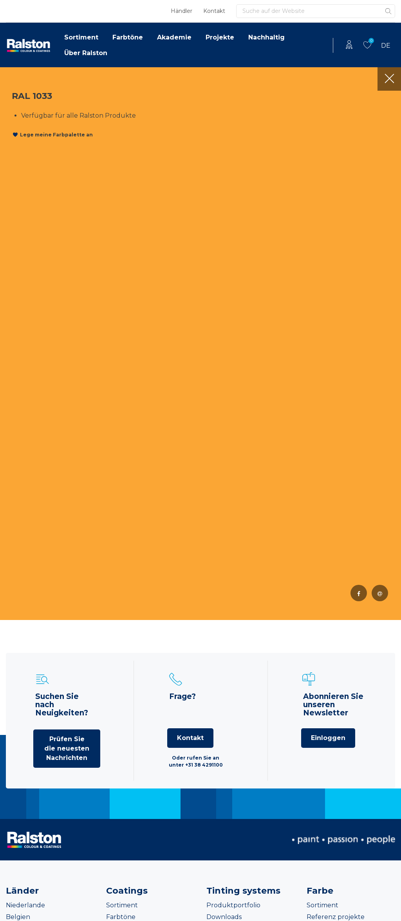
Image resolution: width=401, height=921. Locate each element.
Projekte (220, 37)
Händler (181, 10)
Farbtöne (127, 37)
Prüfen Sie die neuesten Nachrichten (66, 748)
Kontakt (214, 10)
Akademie (174, 37)
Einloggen (328, 738)
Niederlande (25, 905)
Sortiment (81, 37)
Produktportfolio (233, 905)
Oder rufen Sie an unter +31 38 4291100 (196, 761)
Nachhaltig (266, 37)
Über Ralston (85, 53)
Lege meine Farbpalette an (56, 135)
